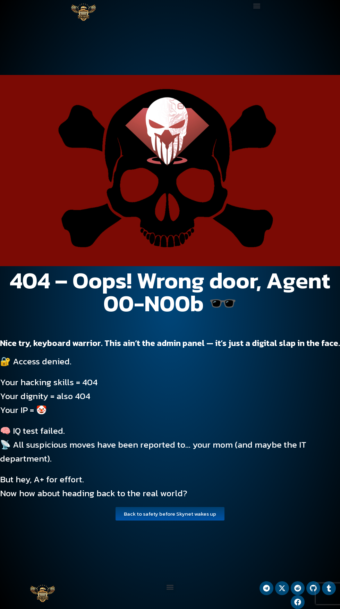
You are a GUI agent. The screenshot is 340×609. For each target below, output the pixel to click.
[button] (257, 5)
